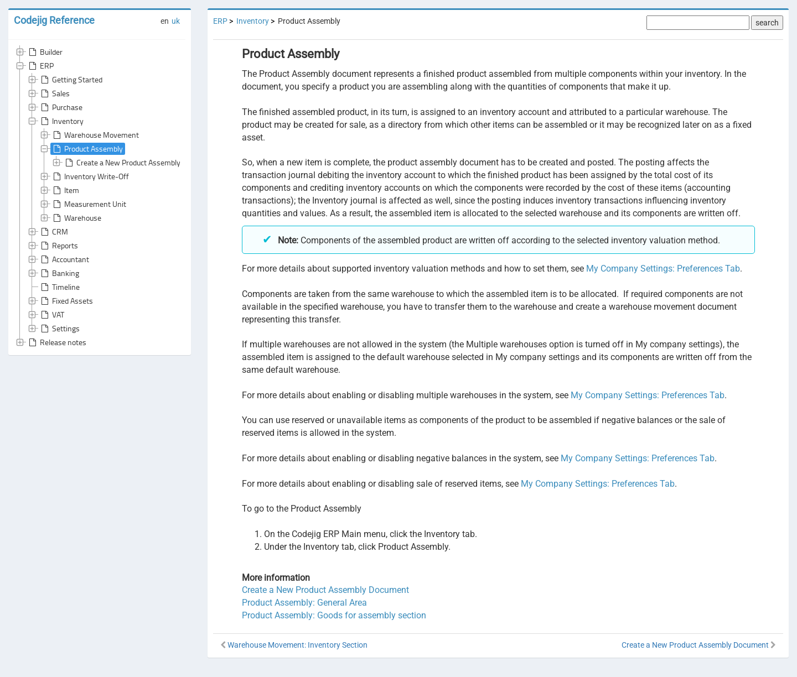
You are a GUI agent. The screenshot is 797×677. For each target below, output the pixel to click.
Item (65, 190)
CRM (53, 232)
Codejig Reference (54, 20)
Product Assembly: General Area (304, 602)
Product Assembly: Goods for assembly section (334, 615)
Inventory (61, 121)
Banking (59, 273)
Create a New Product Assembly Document (139, 163)
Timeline (59, 287)
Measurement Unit (88, 204)
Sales (54, 93)
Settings (59, 328)
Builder (45, 52)
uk (176, 21)
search (767, 22)
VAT (51, 315)
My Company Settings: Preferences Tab (663, 268)
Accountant (64, 259)
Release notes (56, 342)
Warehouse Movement (95, 135)
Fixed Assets (66, 301)
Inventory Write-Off (90, 176)
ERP (40, 66)
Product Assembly (87, 149)
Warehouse (76, 218)
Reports (58, 245)
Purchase (60, 107)
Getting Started (70, 80)
